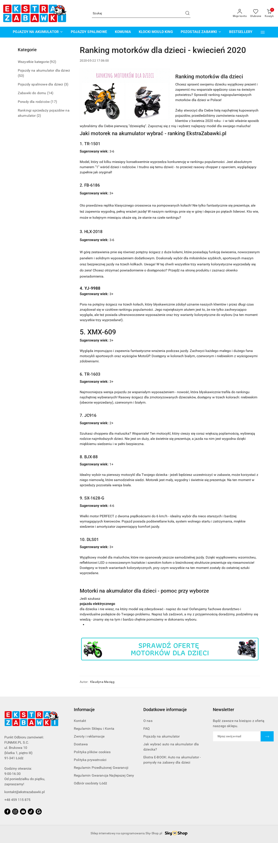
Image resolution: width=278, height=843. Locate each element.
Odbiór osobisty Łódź (90, 783)
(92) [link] (53, 62)
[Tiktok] (31, 811)
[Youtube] (23, 811)
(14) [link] (50, 93)
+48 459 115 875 (17, 800)
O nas (147, 721)
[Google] (39, 811)
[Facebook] (7, 811)
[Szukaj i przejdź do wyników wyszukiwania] (187, 13)
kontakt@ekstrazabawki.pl (24, 792)
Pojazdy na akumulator (161, 736)
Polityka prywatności (90, 760)
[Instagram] (15, 811)
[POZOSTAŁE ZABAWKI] (201, 32)
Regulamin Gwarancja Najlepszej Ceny (104, 775)
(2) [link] (39, 115)
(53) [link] (21, 76)
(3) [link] (66, 84)
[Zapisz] (267, 736)
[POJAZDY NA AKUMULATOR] (38, 32)
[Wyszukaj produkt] (141, 13)
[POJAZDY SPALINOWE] (89, 32)
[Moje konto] (239, 13)
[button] (262, 32)
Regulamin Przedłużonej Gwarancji (101, 768)
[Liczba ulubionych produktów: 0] (255, 13)
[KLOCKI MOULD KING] (156, 32)
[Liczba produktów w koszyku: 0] (269, 13)
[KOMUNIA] (123, 32)
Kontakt (80, 721)
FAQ (146, 728)
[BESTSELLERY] (240, 32)
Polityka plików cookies (92, 752)
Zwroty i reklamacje (89, 736)
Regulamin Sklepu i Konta (94, 728)
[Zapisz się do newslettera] (237, 736)
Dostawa (81, 744)
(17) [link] (54, 102)
